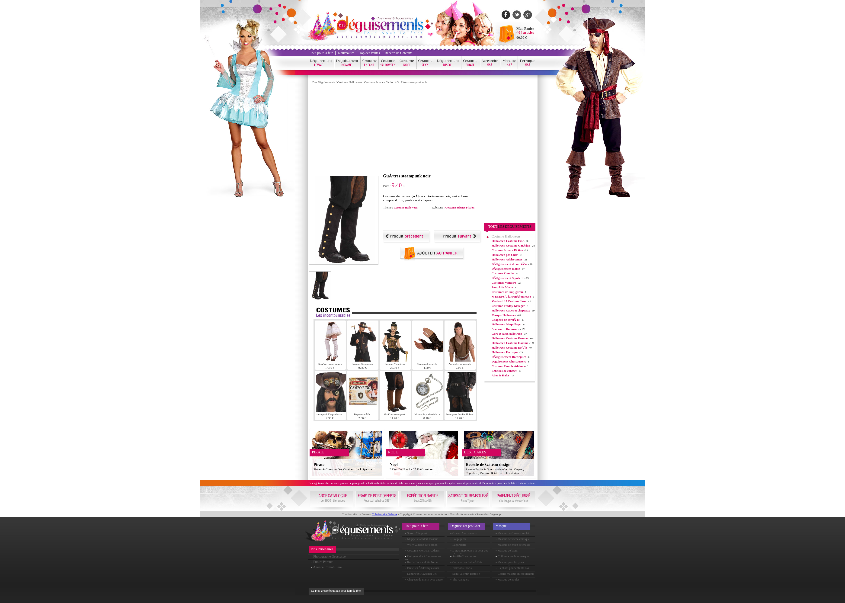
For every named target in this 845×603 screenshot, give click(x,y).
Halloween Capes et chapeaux (511, 310)
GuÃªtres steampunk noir (412, 82)
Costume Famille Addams (508, 366)
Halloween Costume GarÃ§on (511, 245)
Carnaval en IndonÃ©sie (467, 562)
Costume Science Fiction (379, 82)
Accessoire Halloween (505, 329)
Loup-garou (459, 539)
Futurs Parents (323, 562)
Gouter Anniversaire (464, 533)
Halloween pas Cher (505, 255)
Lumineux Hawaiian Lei (422, 573)
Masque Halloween (504, 315)
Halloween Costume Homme (510, 343)
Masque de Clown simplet (513, 533)
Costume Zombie (503, 273)
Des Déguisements (323, 82)
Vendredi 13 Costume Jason (509, 301)
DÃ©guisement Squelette (508, 278)
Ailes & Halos (500, 375)
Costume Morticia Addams (423, 550)
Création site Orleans (384, 514)
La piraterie (459, 544)
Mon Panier (525, 28)
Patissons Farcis (462, 568)
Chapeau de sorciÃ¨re (506, 319)
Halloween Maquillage (506, 324)
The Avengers (460, 579)
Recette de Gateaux (398, 53)
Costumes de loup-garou (507, 292)
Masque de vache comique (514, 539)
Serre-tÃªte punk (417, 533)
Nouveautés (346, 53)
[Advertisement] (437, 220)
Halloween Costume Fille (508, 241)
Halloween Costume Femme (510, 338)
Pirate (319, 464)
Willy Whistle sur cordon (422, 544)
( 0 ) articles (525, 32)
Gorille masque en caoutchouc (516, 573)
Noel (394, 464)
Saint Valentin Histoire (466, 573)
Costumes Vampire (504, 282)
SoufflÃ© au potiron (464, 556)
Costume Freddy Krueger (508, 306)
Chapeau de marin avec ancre (425, 579)
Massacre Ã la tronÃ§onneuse (511, 296)
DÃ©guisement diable (506, 268)
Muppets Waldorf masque (422, 539)
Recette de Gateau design (488, 464)
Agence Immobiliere (327, 567)
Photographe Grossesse (329, 556)
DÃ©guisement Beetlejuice (509, 357)
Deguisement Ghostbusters (509, 361)
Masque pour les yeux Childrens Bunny (510, 564)
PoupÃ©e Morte (502, 287)
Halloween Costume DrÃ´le (509, 347)
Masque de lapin (508, 550)
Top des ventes (369, 53)
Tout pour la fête (321, 53)
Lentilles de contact (504, 370)
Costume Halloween (349, 82)
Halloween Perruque (505, 352)
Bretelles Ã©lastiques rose (423, 568)
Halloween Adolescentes (507, 259)
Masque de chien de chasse (514, 544)
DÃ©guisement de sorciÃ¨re (510, 264)
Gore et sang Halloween (507, 333)
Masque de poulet (508, 579)
